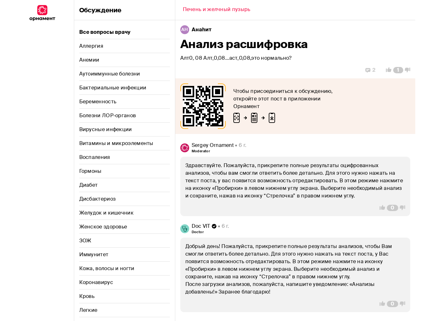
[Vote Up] (387, 70)
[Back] (216, 10)
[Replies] (370, 70)
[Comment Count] (398, 70)
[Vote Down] (409, 70)
